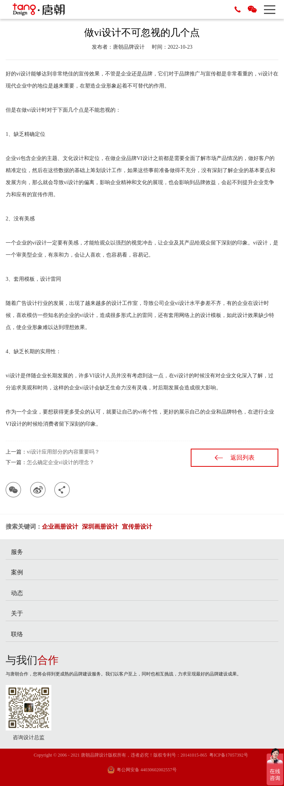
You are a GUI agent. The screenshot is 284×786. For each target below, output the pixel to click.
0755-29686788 (237, 9)
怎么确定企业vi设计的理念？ (60, 462)
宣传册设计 (137, 526)
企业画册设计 (60, 526)
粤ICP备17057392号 (228, 755)
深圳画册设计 (100, 526)
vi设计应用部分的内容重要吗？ (63, 452)
